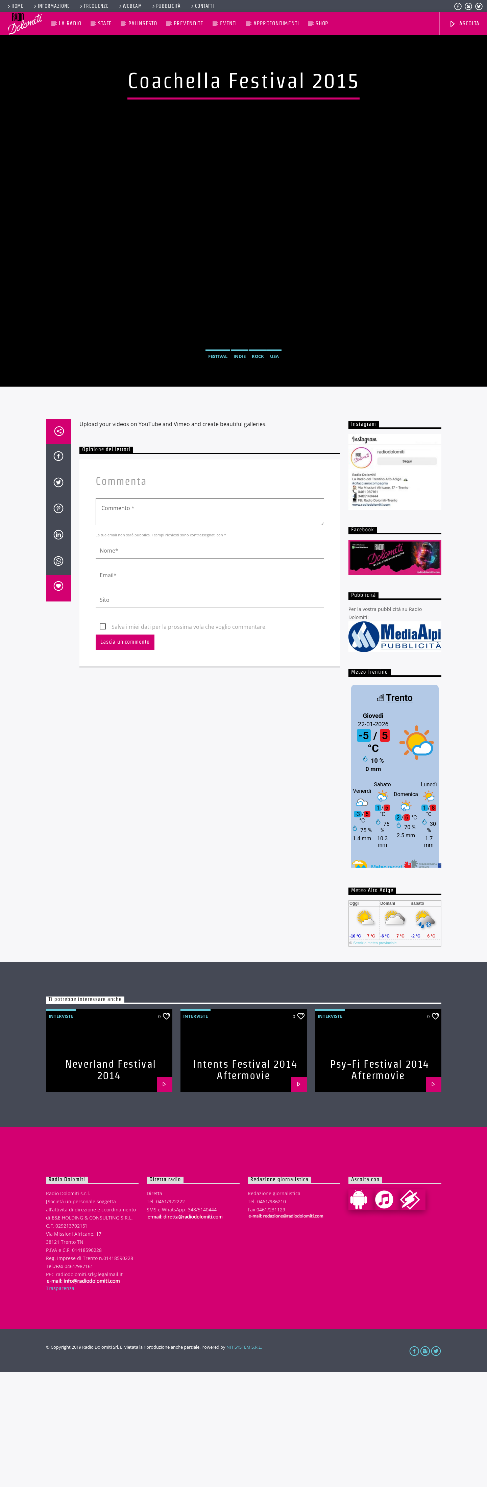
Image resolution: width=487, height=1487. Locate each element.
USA (274, 414)
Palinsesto (142, 23)
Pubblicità (166, 6)
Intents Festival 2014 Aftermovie (245, 1184)
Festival (217, 414)
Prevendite (188, 23)
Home (15, 6)
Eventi (228, 23)
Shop (322, 23)
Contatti (202, 6)
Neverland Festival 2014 (110, 1184)
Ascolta (464, 24)
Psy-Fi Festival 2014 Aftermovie (379, 1184)
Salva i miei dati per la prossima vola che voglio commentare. (189, 741)
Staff (105, 23)
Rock (258, 414)
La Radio (70, 23)
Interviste (61, 1131)
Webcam (130, 6)
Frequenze (93, 6)
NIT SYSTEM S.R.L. (244, 1462)
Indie (240, 414)
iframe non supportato (394, 889)
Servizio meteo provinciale (374, 1058)
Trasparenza (60, 1403)
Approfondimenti (276, 23)
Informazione (51, 6)
